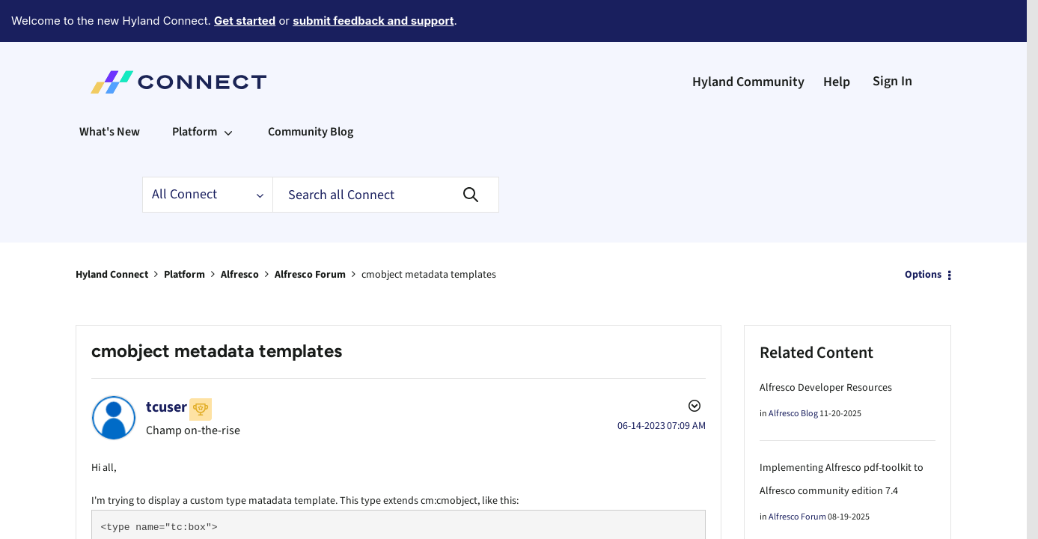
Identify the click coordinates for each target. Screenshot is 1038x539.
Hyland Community (748, 40)
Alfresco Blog (793, 372)
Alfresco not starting (805, 530)
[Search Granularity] (207, 153)
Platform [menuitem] (194, 90)
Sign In (892, 40)
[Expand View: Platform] (228, 90)
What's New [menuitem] (109, 90)
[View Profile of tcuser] (166, 366)
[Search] (385, 153)
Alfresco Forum (310, 233)
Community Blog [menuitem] (310, 90)
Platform (184, 233)
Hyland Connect (112, 233)
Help (836, 40)
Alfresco (240, 233)
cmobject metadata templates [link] (428, 233)
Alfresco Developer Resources (826, 346)
